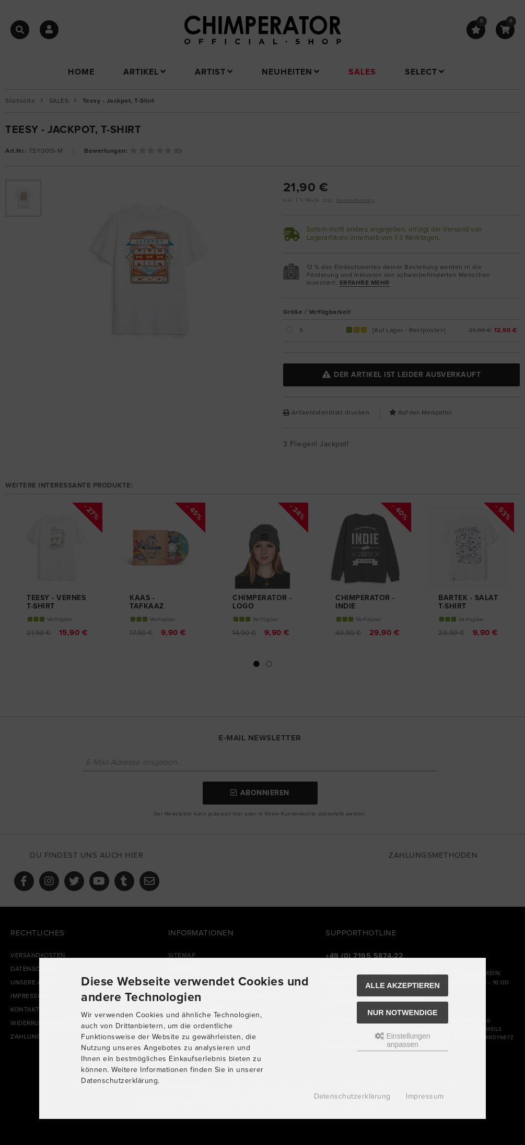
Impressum (425, 1096)
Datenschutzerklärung (352, 1096)
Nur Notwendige (402, 1012)
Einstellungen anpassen (402, 1040)
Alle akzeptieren (402, 985)
